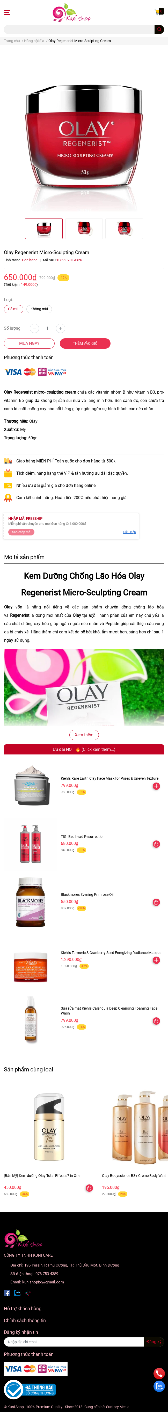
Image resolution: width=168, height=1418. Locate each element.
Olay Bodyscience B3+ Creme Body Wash (134, 1176)
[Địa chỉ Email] (84, 1342)
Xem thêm (84, 734)
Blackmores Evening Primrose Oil (87, 894)
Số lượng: (12, 328)
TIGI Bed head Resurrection (83, 836)
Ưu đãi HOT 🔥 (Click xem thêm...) (84, 749)
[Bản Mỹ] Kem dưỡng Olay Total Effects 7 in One (42, 1176)
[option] (44, 228)
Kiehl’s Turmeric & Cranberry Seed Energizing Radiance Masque (111, 953)
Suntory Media (117, 1407)
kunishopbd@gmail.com (43, 1282)
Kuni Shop (16, 1407)
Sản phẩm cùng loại (28, 1069)
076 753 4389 (46, 1273)
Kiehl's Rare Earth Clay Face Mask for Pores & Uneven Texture (109, 778)
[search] (159, 29)
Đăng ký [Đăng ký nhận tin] (154, 1341)
